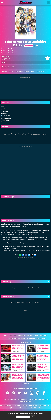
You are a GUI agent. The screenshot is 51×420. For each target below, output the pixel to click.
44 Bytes (35, 399)
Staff (14, 335)
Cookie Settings (31, 338)
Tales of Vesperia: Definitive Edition (25, 43)
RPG (3, 108)
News (32, 71)
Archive (23, 338)
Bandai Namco (12, 51)
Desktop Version (41, 338)
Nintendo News (42, 405)
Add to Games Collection (9, 67)
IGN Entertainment (23, 399)
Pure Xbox (24, 405)
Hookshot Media (10, 399)
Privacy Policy (43, 335)
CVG (35, 408)
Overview (4, 71)
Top (5, 335)
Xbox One (10, 49)
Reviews (11, 71)
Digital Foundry (33, 405)
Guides (27, 71)
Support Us (29, 335)
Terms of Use (9, 338)
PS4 (3, 120)
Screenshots (19, 71)
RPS (39, 408)
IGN (49, 405)
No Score (4, 62)
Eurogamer (14, 408)
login (27, 302)
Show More (25, 383)
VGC (20, 408)
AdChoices (40, 399)
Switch (7, 120)
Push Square (17, 405)
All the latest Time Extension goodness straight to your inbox (25, 413)
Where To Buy (40, 71)
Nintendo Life (8, 405)
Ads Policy (17, 338)
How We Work (21, 335)
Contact (36, 335)
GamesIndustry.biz (27, 408)
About (10, 335)
